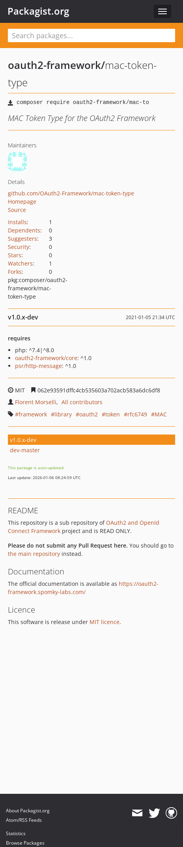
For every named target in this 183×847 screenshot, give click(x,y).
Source (17, 210)
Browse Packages (25, 843)
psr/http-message (38, 366)
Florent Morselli (35, 402)
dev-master (25, 450)
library (63, 414)
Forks (15, 271)
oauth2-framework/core (46, 358)
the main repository (34, 553)
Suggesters (22, 238)
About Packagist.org (28, 810)
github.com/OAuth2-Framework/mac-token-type (71, 193)
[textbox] (91, 35)
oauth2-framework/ (56, 65)
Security (18, 247)
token (112, 414)
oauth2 (88, 414)
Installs (17, 222)
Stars (14, 255)
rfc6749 (137, 414)
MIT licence (105, 622)
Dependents (24, 230)
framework (33, 414)
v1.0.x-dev (23, 440)
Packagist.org (38, 11)
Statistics (16, 833)
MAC (161, 414)
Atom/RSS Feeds (24, 820)
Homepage (22, 201)
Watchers (20, 263)
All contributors (82, 402)
